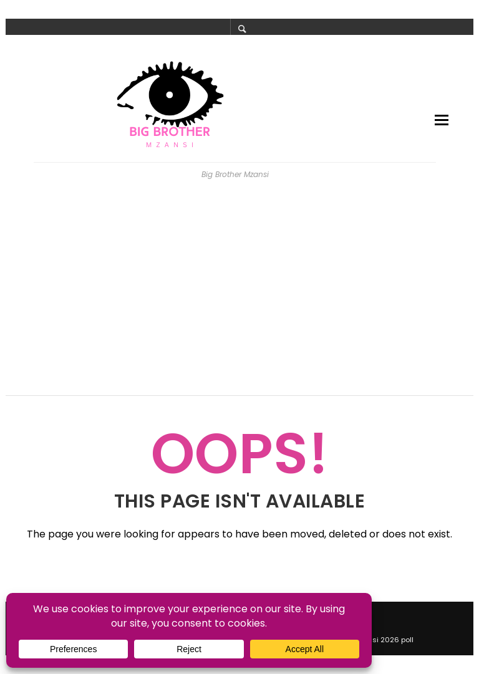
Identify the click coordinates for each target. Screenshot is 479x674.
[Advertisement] (239, 293)
